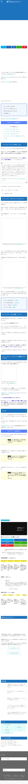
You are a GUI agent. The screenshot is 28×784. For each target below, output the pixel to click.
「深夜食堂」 (11, 392)
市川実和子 (15, 304)
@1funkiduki (9, 73)
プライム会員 (9, 81)
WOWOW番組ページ (19, 244)
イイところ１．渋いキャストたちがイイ (11, 131)
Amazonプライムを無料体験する (14, 122)
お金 (7, 730)
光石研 (16, 300)
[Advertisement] (14, 11)
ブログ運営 (7, 736)
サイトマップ (10, 780)
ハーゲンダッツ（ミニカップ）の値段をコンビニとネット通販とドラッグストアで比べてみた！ (13, 710)
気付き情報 (7, 733)
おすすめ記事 (7, 728)
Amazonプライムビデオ (6, 77)
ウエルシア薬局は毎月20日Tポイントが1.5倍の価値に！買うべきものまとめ (13, 717)
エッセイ (5, 780)
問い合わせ (22, 780)
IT (19, 728)
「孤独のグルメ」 (4, 392)
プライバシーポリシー (16, 780)
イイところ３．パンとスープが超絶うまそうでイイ (14, 135)
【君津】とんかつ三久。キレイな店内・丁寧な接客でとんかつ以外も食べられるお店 (13, 689)
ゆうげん (7, 583)
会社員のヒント (19, 730)
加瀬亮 (14, 307)
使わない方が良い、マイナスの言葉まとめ (12, 696)
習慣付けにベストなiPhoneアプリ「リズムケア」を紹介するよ (13, 703)
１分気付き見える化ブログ (13, 782)
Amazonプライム (5, 425)
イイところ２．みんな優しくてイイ (11, 133)
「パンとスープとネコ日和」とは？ (11, 129)
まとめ (5, 138)
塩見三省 (17, 302)
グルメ (20, 733)
